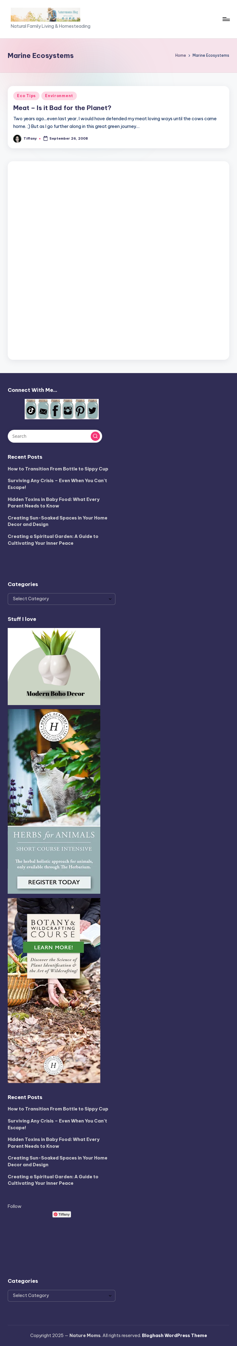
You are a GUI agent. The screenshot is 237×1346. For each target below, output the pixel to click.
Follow (15, 1206)
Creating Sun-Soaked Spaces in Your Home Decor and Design (57, 521)
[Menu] (225, 19)
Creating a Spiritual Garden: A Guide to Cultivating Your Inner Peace (53, 540)
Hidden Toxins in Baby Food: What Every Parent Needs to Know (54, 503)
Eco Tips (26, 95)
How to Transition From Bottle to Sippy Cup (58, 469)
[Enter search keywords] (55, 436)
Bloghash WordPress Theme (174, 1335)
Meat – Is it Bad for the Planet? (62, 108)
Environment (59, 95)
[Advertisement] (118, 259)
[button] (95, 436)
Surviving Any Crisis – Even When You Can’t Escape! (57, 484)
